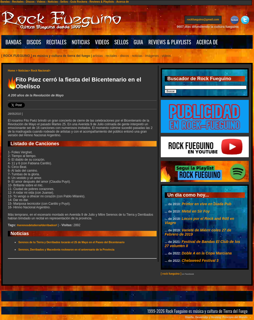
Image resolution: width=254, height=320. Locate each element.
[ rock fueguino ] (171, 273)
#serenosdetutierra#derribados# (37, 225)
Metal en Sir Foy (196, 211)
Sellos (64, 1)
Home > (12, 70)
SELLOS (121, 42)
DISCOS (34, 42)
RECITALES (56, 42)
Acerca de (122, 1)
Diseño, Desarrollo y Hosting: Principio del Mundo (216, 317)
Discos (30, 1)
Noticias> (24, 70)
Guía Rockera (78, 1)
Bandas (5, 1)
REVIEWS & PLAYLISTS (169, 42)
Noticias (53, 1)
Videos (41, 1)
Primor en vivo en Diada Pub (206, 204)
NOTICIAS (81, 42)
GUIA (138, 42)
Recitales (18, 1)
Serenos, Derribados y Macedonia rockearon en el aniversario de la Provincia (66, 249)
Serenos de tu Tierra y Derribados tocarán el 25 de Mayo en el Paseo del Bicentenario (71, 242)
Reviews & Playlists (102, 1)
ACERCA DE (207, 42)
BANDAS (13, 42)
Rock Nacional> (41, 70)
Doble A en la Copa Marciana (207, 253)
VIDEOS (102, 42)
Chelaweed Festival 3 (200, 260)
